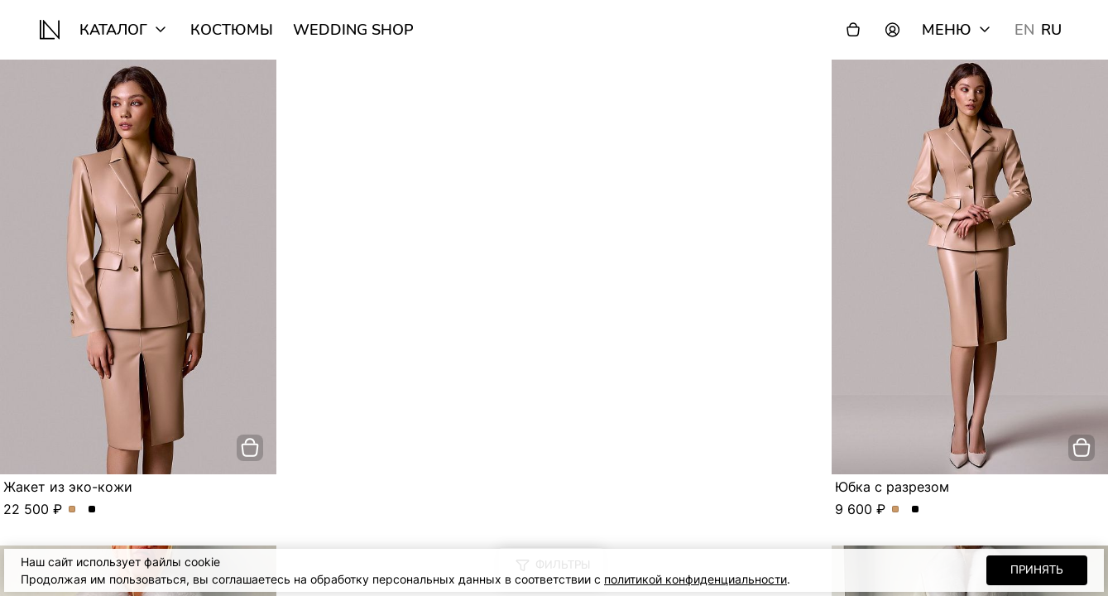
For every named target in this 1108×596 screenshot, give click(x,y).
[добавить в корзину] (250, 448)
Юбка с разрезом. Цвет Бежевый (896, 509)
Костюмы (231, 29)
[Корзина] (853, 30)
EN (1024, 29)
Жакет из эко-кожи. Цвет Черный (92, 509)
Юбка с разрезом (892, 486)
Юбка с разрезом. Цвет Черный (916, 509)
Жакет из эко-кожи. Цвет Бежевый (72, 509)
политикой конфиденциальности (695, 579)
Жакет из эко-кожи (67, 486)
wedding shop (353, 29)
